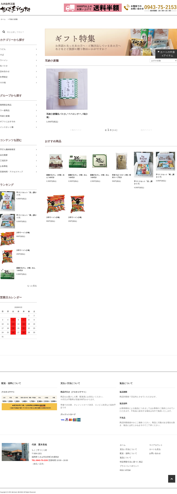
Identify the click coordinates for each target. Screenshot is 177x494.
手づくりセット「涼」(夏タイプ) (26, 194)
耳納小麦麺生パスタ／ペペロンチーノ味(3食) (66, 115)
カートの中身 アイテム (165, 54)
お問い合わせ (155, 453)
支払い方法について (128, 449)
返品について (125, 457)
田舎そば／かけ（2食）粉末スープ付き (121, 176)
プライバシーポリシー (129, 466)
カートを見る (155, 449)
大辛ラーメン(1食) (23, 250)
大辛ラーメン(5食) (23, 233)
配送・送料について (128, 453)
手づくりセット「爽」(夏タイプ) (26, 216)
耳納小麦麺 (13, 19)
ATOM (127, 470)
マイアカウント (156, 445)
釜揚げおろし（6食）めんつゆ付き (99, 176)
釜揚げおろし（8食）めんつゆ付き (25, 269)
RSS (122, 470)
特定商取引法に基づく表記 (131, 462)
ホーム (3, 19)
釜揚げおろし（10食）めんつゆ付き (55, 176)
